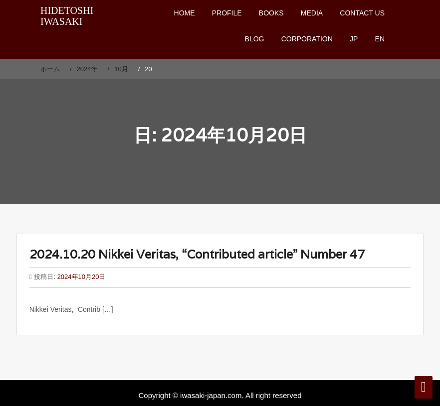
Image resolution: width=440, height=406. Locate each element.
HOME (184, 13)
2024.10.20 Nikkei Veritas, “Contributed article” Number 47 (197, 254)
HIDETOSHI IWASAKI (66, 16)
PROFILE (227, 13)
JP (354, 39)
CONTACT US (362, 13)
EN (380, 39)
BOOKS (271, 13)
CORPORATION (307, 39)
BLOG (254, 39)
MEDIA (312, 13)
